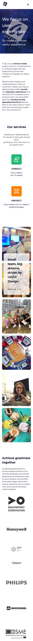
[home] (4, 4)
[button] (28, 4)
